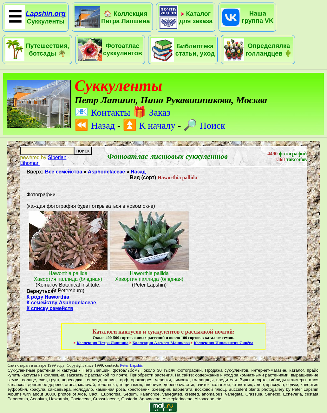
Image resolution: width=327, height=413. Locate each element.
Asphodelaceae (106, 171)
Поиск (204, 125)
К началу (149, 125)
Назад (95, 125)
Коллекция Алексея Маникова (161, 342)
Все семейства (63, 171)
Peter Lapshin (131, 365)
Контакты (102, 112)
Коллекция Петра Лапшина (102, 342)
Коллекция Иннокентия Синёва (223, 342)
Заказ (151, 112)
